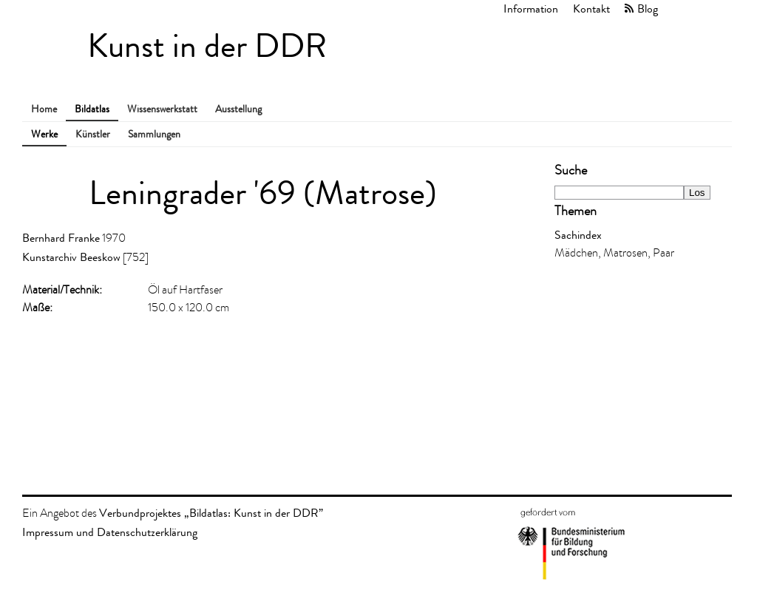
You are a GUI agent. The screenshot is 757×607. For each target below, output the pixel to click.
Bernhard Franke (61, 237)
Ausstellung (238, 109)
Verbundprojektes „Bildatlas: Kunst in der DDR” (211, 512)
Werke (44, 134)
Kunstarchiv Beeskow (71, 256)
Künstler (92, 134)
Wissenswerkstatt (162, 109)
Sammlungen (154, 134)
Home (44, 109)
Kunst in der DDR (207, 46)
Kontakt (591, 8)
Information (530, 8)
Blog (647, 8)
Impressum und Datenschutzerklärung (109, 531)
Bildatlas (92, 109)
